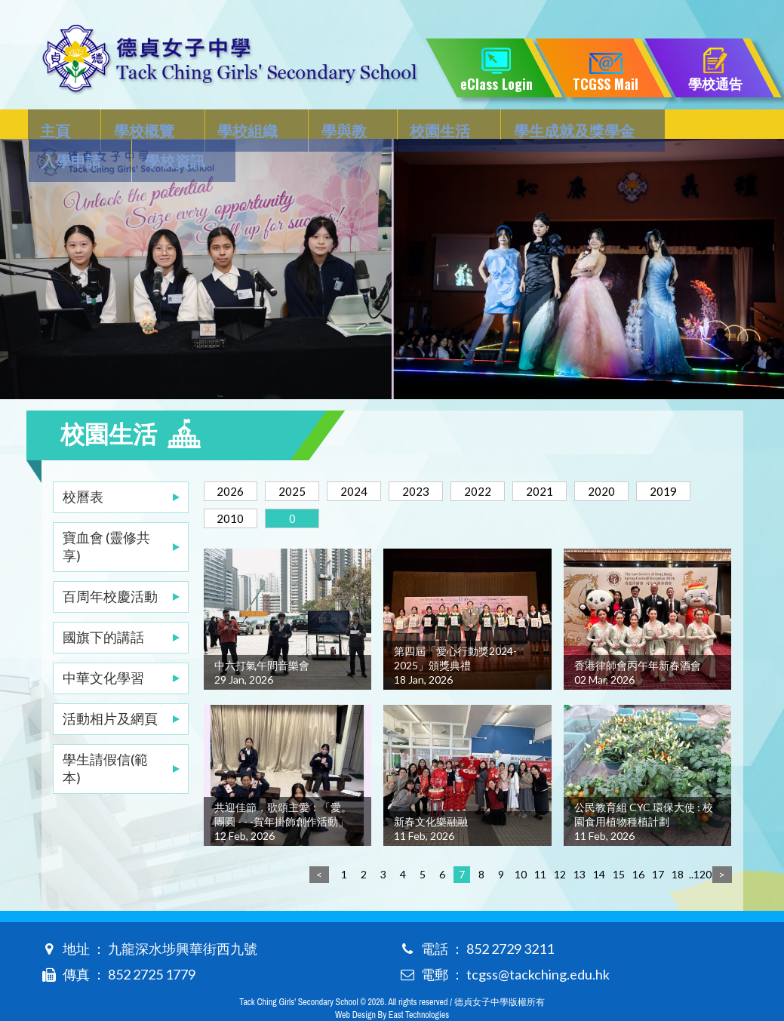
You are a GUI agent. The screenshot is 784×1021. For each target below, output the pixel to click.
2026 (233, 461)
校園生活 (379, 125)
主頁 (57, 125)
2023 (434, 461)
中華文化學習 (103, 647)
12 (560, 844)
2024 (367, 461)
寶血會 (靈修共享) (106, 516)
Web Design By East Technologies (392, 985)
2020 (636, 461)
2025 (300, 461)
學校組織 (218, 125)
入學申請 (616, 125)
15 (619, 844)
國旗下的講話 (103, 606)
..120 (697, 844)
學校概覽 (130, 125)
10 (521, 844)
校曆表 (83, 466)
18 (678, 844)
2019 (233, 488)
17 (658, 844)
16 (638, 844)
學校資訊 (705, 125)
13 (579, 844)
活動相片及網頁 (110, 688)
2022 (501, 461)
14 (599, 844)
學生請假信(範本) (105, 738)
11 (540, 844)
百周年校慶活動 (110, 566)
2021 (569, 461)
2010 (300, 488)
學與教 (298, 125)
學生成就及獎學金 (498, 125)
